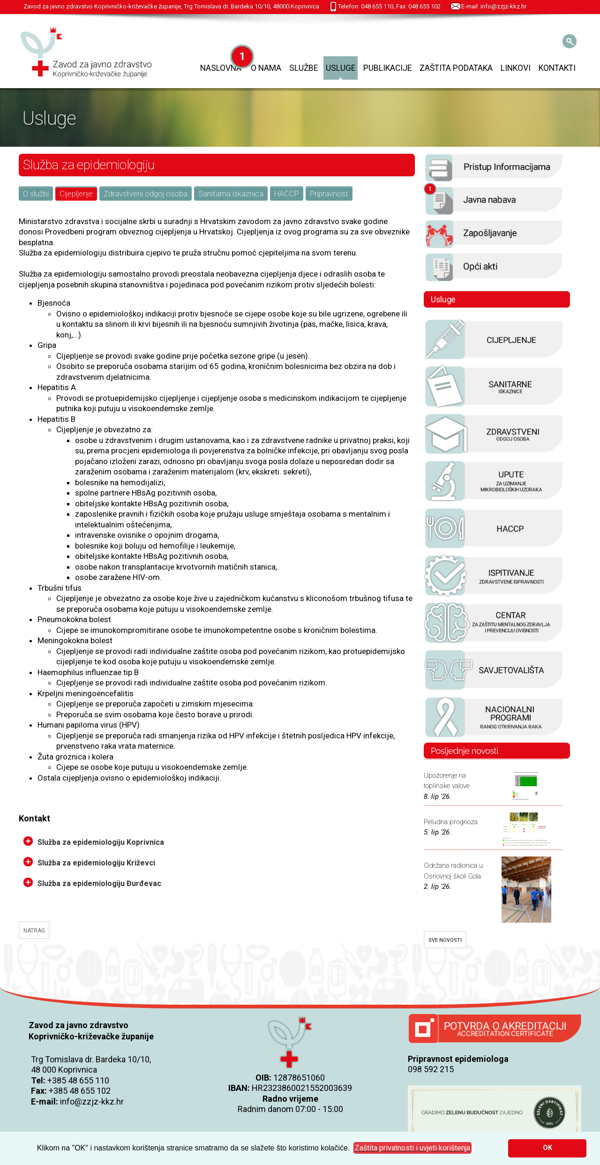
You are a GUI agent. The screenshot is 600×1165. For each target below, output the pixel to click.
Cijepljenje (76, 193)
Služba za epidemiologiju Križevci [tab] (89, 862)
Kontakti (557, 68)
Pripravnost (329, 193)
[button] (412, 1148)
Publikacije (387, 68)
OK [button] (547, 1148)
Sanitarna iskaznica (230, 193)
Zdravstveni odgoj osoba (146, 193)
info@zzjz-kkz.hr (92, 1101)
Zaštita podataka (456, 68)
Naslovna (220, 68)
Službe (303, 68)
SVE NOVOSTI (445, 940)
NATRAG (34, 930)
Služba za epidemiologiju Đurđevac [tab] (92, 883)
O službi (36, 193)
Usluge (340, 68)
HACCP (286, 193)
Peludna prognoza (451, 822)
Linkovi (516, 68)
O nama (266, 68)
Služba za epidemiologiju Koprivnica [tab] (93, 841)
